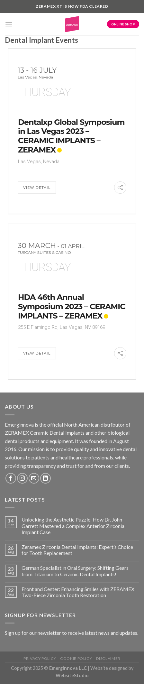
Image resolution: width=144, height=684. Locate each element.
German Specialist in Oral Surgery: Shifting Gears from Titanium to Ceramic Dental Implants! (75, 571)
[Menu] (9, 24)
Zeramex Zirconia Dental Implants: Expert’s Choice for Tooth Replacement (77, 550)
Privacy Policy (39, 658)
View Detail (36, 187)
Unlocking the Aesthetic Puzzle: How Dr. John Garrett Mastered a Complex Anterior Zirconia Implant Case (73, 525)
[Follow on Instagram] (22, 478)
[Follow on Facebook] (10, 478)
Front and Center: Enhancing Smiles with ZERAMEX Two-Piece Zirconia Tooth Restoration (78, 592)
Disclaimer (108, 658)
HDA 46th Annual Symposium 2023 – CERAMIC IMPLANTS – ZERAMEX (71, 306)
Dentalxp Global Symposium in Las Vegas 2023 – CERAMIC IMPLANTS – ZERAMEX (71, 135)
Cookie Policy (76, 658)
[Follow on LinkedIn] (45, 478)
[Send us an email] (34, 478)
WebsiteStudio (72, 675)
